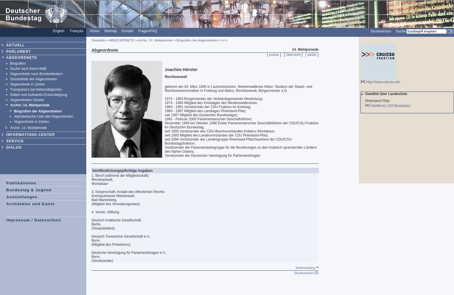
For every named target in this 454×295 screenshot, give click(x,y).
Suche (401, 31)
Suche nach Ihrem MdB (28, 69)
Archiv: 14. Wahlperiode (30, 105)
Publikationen (21, 183)
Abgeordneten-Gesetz (27, 100)
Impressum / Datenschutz (33, 220)
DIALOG (14, 147)
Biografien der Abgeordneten (38, 111)
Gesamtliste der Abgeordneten (33, 79)
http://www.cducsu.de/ (380, 80)
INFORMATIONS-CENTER (30, 135)
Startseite (98, 40)
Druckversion (381, 31)
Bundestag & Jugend (29, 190)
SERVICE (15, 141)
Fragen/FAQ (147, 31)
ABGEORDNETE (21, 58)
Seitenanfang (307, 267)
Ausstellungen (22, 197)
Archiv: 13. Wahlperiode (28, 128)
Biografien (18, 63)
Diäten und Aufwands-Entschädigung (38, 95)
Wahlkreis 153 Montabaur (391, 106)
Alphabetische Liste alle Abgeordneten (43, 116)
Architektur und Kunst (30, 204)
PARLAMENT (18, 52)
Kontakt (127, 31)
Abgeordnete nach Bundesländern (36, 74)
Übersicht (293, 55)
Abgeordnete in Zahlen (27, 84)
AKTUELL (15, 45)
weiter (311, 55)
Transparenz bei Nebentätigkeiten (36, 90)
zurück (274, 55)
